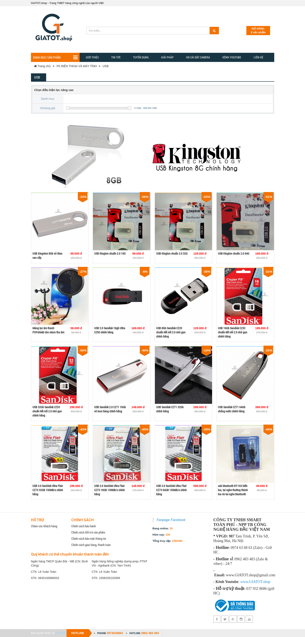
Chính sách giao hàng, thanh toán (91, 545)
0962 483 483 (150, 633)
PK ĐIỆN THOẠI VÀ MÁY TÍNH (77, 66)
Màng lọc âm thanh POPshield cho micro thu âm (48, 330)
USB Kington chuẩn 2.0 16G (110, 253)
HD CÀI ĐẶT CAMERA (198, 57)
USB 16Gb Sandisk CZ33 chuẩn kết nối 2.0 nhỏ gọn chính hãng (232, 332)
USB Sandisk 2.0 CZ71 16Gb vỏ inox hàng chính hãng (110, 409)
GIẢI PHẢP (167, 57)
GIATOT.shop (64, 633)
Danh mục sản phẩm (55, 57)
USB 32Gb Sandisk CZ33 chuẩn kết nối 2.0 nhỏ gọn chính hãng (47, 411)
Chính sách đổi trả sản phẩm (88, 532)
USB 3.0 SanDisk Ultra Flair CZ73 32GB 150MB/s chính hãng (47, 490)
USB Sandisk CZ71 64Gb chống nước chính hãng (231, 409)
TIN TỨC (116, 57)
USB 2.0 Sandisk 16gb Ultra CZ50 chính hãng (109, 330)
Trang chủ (42, 66)
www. (244, 582)
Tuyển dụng (141, 57)
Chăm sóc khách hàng (44, 526)
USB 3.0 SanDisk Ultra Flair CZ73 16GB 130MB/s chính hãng (109, 490)
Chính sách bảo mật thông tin (88, 538)
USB (105, 66)
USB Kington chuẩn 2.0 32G (172, 253)
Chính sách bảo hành (83, 526)
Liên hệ (258, 57)
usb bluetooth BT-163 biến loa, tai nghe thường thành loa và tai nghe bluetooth (233, 490)
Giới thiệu (92, 57)
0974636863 (115, 633)
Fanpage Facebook (171, 520)
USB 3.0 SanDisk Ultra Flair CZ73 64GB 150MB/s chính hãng (171, 490)
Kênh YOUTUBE (231, 57)
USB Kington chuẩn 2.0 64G (233, 253)
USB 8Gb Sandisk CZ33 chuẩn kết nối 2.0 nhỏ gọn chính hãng (170, 332)
